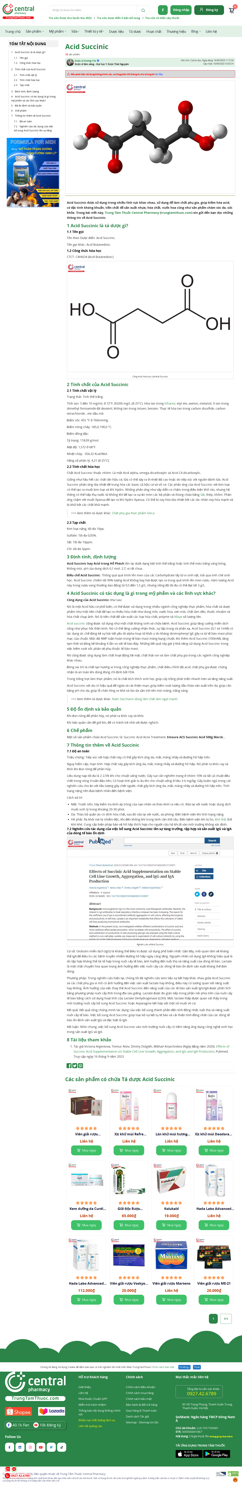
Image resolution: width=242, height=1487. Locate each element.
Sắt (202, 495)
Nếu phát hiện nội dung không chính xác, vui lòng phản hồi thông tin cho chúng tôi (117, 74)
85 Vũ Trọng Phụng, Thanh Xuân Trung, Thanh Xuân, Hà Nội (207, 1406)
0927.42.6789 (201, 1393)
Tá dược (135, 31)
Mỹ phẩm (56, 31)
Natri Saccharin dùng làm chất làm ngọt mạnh (144, 699)
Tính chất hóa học (30, 80)
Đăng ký (212, 10)
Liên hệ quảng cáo (90, 1426)
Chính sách (134, 1377)
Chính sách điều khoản (140, 1387)
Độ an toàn (26, 121)
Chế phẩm (21, 110)
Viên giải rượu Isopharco (86, 1134)
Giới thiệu (84, 1387)
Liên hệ (211, 31)
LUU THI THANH (197, 1428)
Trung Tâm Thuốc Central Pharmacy (132, 213)
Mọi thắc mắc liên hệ (192, 1377)
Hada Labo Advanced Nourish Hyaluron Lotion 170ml (213, 1209)
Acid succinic (76, 623)
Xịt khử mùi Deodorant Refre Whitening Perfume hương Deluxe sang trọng (214, 1134)
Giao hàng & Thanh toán (141, 1410)
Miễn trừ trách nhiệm (92, 1405)
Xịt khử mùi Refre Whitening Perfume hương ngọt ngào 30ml (129, 1134)
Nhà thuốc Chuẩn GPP (92, 1399)
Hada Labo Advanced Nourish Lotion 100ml (86, 1283)
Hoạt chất (154, 31)
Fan (17, 1424)
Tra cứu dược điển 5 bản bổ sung (118, 18)
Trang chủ (13, 31)
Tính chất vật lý (28, 75)
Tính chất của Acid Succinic (30, 69)
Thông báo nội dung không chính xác (99, 1412)
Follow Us (13, 1437)
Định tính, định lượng (27, 91)
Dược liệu (116, 31)
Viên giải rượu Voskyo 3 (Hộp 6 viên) (129, 1283)
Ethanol (170, 403)
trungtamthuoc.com (176, 213)
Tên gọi (24, 57)
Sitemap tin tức (148, 1422)
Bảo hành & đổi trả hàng (141, 1405)
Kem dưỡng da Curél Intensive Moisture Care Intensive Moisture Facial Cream (86, 1209)
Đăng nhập (181, 10)
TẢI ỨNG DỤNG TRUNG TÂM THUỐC (200, 1445)
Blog (194, 31)
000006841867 (189, 1432)
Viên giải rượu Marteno (171, 1283)
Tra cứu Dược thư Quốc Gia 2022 (70, 18)
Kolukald (171, 1209)
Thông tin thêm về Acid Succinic (33, 115)
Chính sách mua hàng (140, 1393)
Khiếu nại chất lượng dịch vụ (96, 1420)
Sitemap (131, 1422)
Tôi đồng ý (184, 1367)
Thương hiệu (176, 31)
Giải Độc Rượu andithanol (129, 1209)
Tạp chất (24, 85)
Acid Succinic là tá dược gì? (30, 52)
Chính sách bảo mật (163, 1367)
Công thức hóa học (30, 62)
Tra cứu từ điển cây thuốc (162, 18)
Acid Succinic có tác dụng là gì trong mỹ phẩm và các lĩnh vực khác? (33, 98)
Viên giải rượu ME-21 (214, 1283)
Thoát (197, 1367)
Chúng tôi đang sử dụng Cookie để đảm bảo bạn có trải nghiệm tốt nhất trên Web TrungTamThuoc (107, 1367)
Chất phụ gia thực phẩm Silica (133, 513)
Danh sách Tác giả (137, 1416)
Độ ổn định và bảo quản (28, 105)
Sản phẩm (33, 31)
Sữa (74, 31)
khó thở (220, 819)
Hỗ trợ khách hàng (93, 1377)
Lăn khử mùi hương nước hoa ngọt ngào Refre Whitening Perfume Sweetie (171, 1134)
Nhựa (178, 617)
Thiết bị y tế (93, 31)
